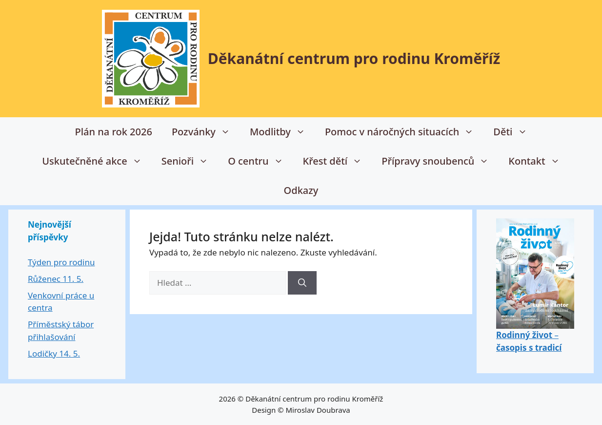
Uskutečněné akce (96, 161)
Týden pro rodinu (61, 262)
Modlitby (282, 132)
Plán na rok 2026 (113, 131)
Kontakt (538, 161)
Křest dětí (337, 161)
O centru (260, 161)
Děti (515, 132)
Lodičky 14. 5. (54, 353)
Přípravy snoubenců (440, 161)
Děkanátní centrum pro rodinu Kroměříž (354, 58)
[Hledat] (302, 283)
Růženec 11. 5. (55, 278)
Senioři (190, 161)
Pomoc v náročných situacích (404, 132)
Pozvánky (206, 132)
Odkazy (301, 190)
